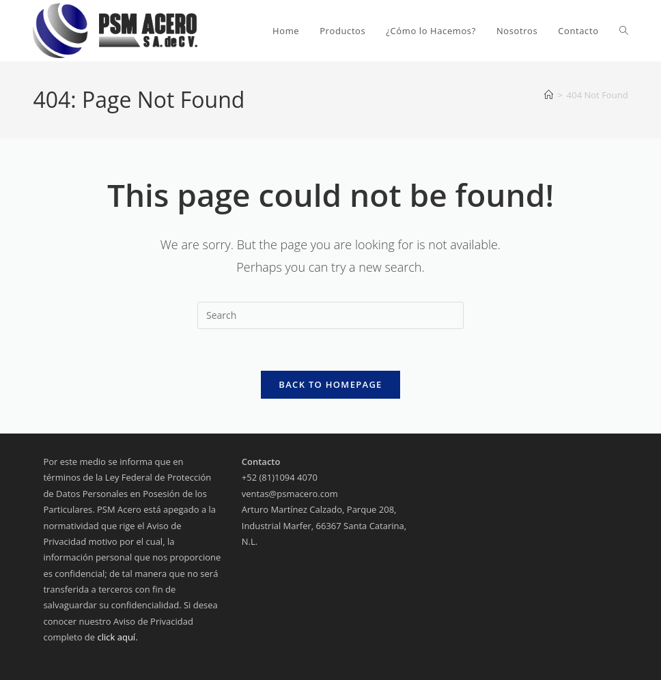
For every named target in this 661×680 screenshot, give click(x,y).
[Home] (548, 95)
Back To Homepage (330, 384)
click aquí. (118, 637)
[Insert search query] (330, 315)
